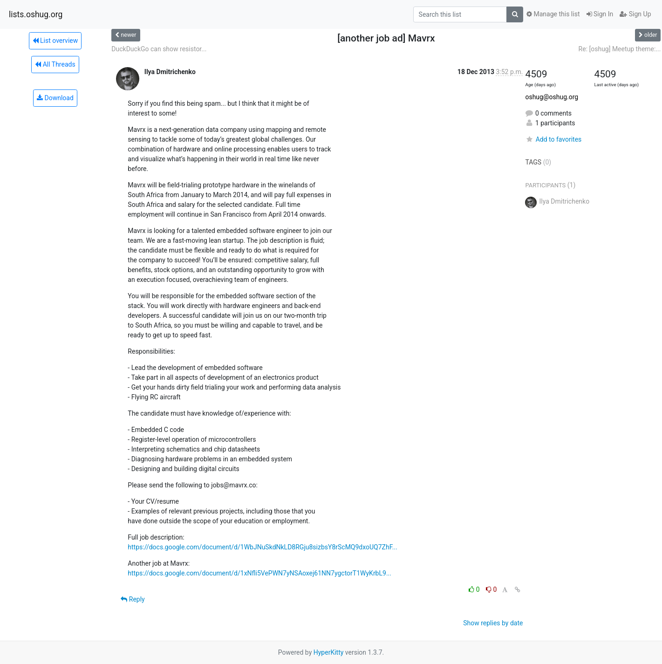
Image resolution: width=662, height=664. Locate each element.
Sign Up (635, 14)
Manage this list (553, 14)
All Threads (55, 64)
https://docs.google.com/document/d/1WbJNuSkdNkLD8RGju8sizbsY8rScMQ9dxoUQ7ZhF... (262, 547)
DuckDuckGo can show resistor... (158, 49)
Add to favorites (553, 139)
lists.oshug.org (35, 14)
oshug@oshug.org (551, 97)
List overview (55, 40)
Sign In (600, 14)
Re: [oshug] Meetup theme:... (620, 49)
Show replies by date (493, 623)
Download (55, 98)
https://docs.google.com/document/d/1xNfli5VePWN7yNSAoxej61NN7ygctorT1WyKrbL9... (259, 573)
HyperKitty (329, 652)
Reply (132, 599)
